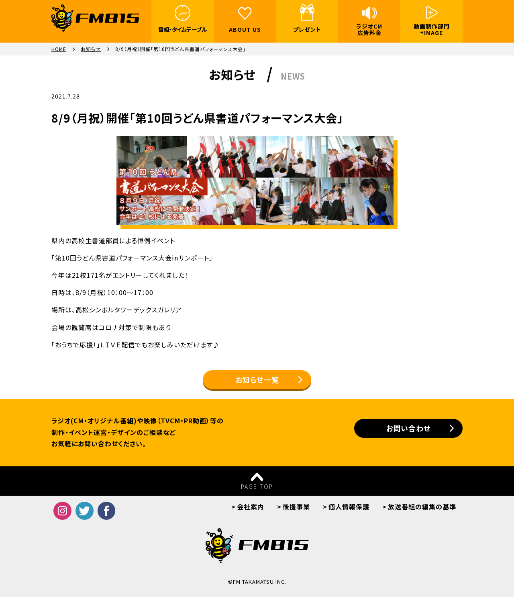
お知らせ (91, 49)
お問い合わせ (408, 428)
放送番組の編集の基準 (422, 506)
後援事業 (296, 506)
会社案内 (250, 506)
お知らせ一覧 (257, 379)
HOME (58, 49)
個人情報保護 (348, 506)
